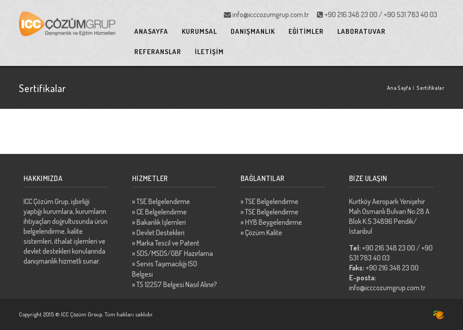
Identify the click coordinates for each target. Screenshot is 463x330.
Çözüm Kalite (263, 232)
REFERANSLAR (157, 51)
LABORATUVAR (361, 31)
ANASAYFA (151, 31)
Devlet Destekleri (160, 232)
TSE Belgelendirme (163, 201)
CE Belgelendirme (162, 211)
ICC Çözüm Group (81, 314)
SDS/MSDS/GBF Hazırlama (175, 253)
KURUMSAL (199, 31)
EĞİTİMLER (306, 31)
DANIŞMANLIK (253, 31)
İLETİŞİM (209, 51)
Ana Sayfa (399, 87)
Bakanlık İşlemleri (161, 222)
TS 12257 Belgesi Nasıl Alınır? (177, 284)
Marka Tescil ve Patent (168, 242)
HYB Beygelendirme (273, 222)
